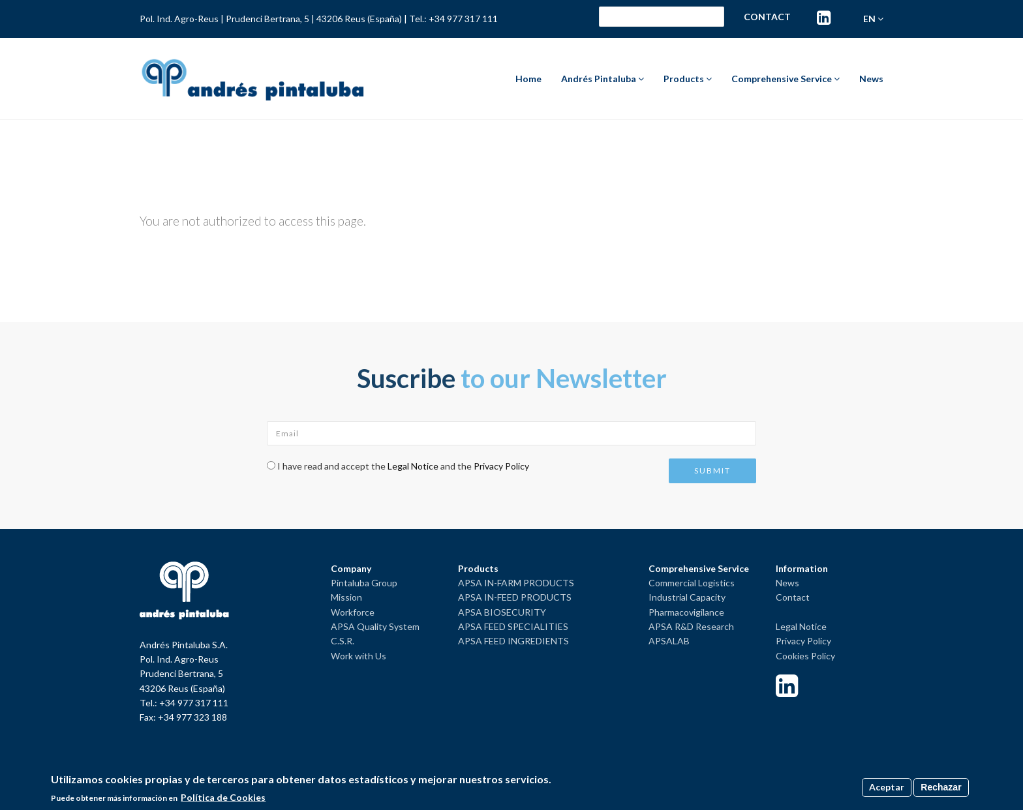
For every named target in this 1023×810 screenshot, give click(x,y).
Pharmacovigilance (686, 612)
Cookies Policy (805, 655)
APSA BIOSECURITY (502, 612)
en (873, 18)
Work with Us (358, 655)
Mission (346, 597)
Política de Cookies (223, 797)
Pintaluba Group (364, 582)
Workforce (352, 612)
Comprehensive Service (785, 78)
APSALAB (669, 640)
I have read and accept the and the (403, 466)
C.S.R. (342, 640)
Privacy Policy (501, 466)
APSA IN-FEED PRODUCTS (515, 597)
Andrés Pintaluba (602, 78)
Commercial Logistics (692, 582)
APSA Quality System (375, 626)
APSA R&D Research (691, 626)
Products (688, 78)
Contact (767, 16)
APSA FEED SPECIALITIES (513, 626)
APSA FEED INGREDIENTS (513, 640)
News (871, 78)
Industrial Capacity (687, 597)
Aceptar (886, 786)
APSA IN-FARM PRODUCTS (516, 582)
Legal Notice (413, 466)
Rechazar (941, 787)
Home (528, 78)
